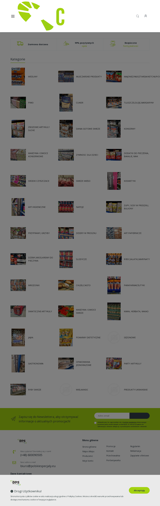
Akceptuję (139, 490)
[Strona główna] (25, 16)
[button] (137, 16)
